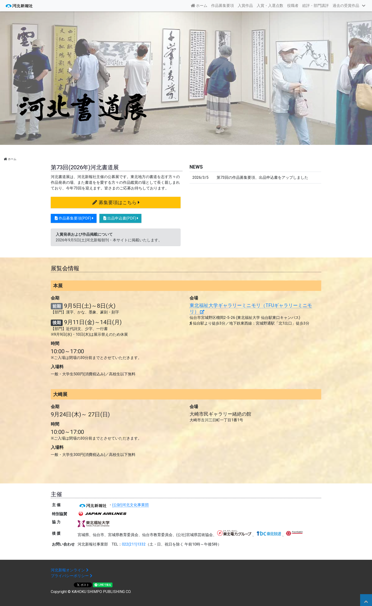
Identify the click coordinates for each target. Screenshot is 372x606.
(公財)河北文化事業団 (130, 505)
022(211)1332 (134, 544)
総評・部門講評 (315, 5)
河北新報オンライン (70, 570)
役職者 (292, 5)
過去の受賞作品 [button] (346, 5)
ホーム (200, 5)
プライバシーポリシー (72, 576)
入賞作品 (245, 5)
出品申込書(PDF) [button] (120, 218)
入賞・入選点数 (270, 5)
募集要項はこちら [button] (116, 202)
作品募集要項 (222, 5)
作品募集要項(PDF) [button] (73, 218)
